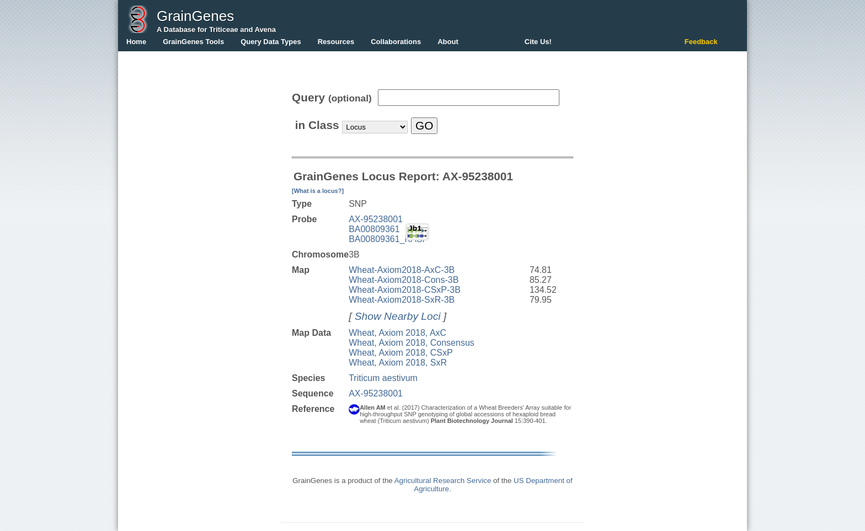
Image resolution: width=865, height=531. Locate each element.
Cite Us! (538, 41)
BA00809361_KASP (388, 239)
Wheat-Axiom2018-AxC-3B (402, 270)
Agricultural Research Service (443, 480)
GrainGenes (195, 16)
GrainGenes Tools (193, 41)
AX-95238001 (376, 219)
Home (136, 41)
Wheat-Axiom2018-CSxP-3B (405, 289)
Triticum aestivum (383, 378)
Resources (336, 41)
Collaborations (396, 41)
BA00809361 (374, 229)
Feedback (701, 41)
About (447, 41)
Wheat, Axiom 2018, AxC (397, 332)
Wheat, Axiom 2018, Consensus (411, 342)
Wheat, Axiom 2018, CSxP (401, 352)
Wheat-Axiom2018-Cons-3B (403, 280)
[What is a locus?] (318, 190)
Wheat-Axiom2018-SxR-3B (402, 299)
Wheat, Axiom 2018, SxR (398, 362)
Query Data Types (271, 41)
